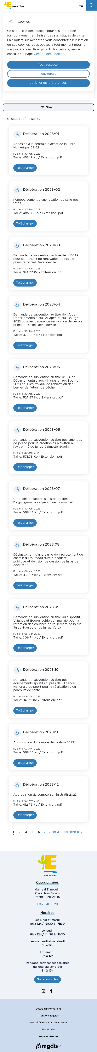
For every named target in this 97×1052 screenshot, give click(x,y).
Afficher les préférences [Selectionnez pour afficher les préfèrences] (48, 82)
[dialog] (49, 52)
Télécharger (25, 167)
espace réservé (48, 1036)
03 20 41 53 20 (47, 904)
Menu (81, 5)
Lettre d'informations (48, 1009)
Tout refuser (48, 73)
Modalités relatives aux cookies (48, 1022)
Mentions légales (48, 1016)
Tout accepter (48, 64)
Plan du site (48, 1029)
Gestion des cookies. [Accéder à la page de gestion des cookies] (49, 53)
